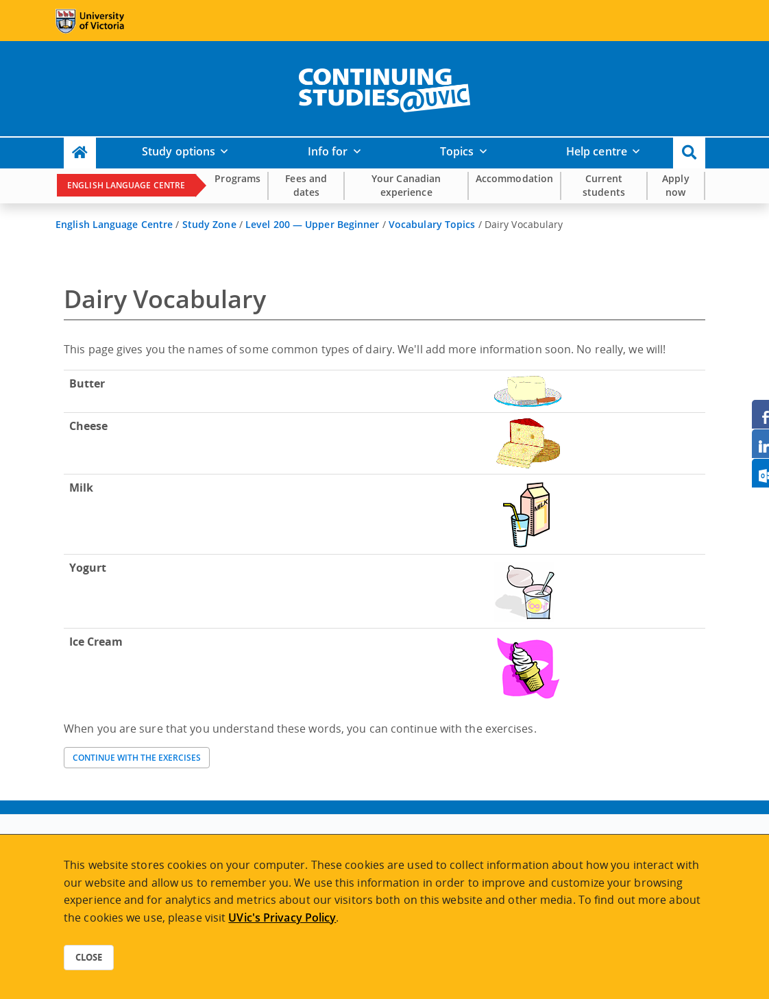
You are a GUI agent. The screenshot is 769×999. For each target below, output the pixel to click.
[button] (689, 153)
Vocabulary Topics (432, 224)
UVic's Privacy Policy (282, 917)
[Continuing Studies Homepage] (80, 153)
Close (88, 957)
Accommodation (514, 178)
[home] (384, 87)
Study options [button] (178, 151)
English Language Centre (126, 185)
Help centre (596, 151)
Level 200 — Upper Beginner (312, 224)
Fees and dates (306, 185)
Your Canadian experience (406, 185)
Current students (604, 185)
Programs (237, 178)
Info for (328, 151)
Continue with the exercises (137, 757)
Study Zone (209, 224)
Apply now (675, 185)
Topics (457, 151)
